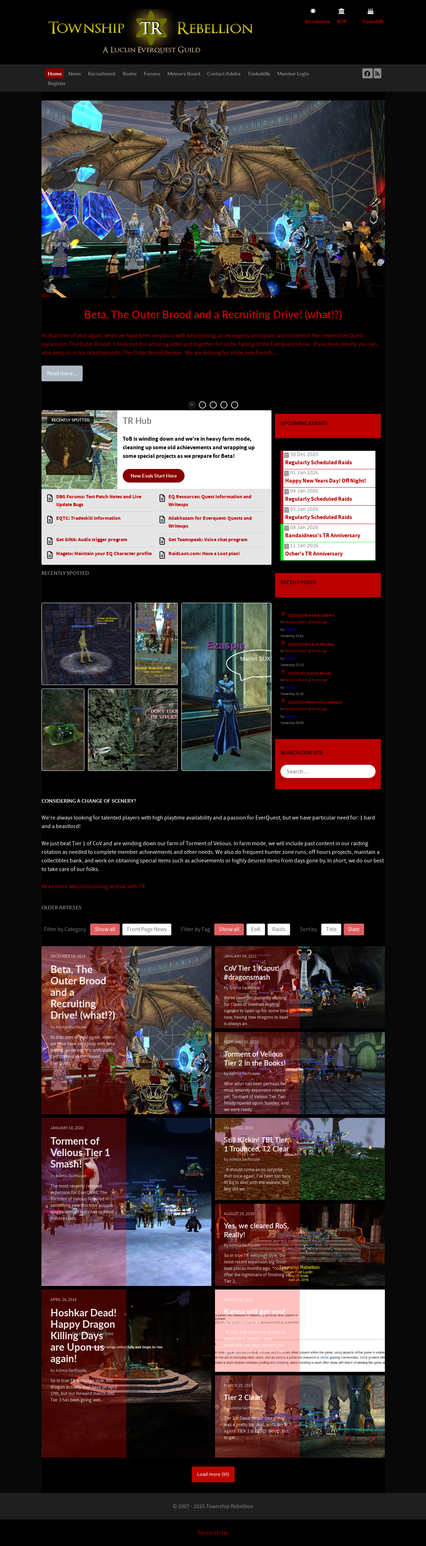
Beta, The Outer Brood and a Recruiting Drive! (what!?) (213, 314)
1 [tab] (191, 404)
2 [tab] (202, 404)
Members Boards (296, 622)
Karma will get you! (254, 1311)
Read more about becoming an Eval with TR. (93, 886)
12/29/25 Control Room (309, 673)
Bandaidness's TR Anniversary (322, 535)
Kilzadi (290, 629)
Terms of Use (213, 1532)
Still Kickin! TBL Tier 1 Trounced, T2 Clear (256, 1144)
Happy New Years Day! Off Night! (325, 481)
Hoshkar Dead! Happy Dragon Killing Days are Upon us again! (83, 1335)
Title (331, 929)
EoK (255, 929)
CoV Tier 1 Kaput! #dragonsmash (251, 972)
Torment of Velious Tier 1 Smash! (80, 1152)
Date (353, 929)
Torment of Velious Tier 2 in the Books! (255, 1058)
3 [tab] (213, 404)
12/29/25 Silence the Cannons (315, 702)
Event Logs (319, 622)
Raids (278, 929)
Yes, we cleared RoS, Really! (256, 1229)
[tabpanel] (213, 240)
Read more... (62, 373)
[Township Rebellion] (152, 31)
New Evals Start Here (154, 475)
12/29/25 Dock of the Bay (311, 644)
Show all (105, 929)
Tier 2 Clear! (243, 1397)
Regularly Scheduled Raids (318, 462)
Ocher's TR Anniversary (314, 554)
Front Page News (147, 929)
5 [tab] (234, 404)
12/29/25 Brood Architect (311, 615)
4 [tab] (223, 404)
